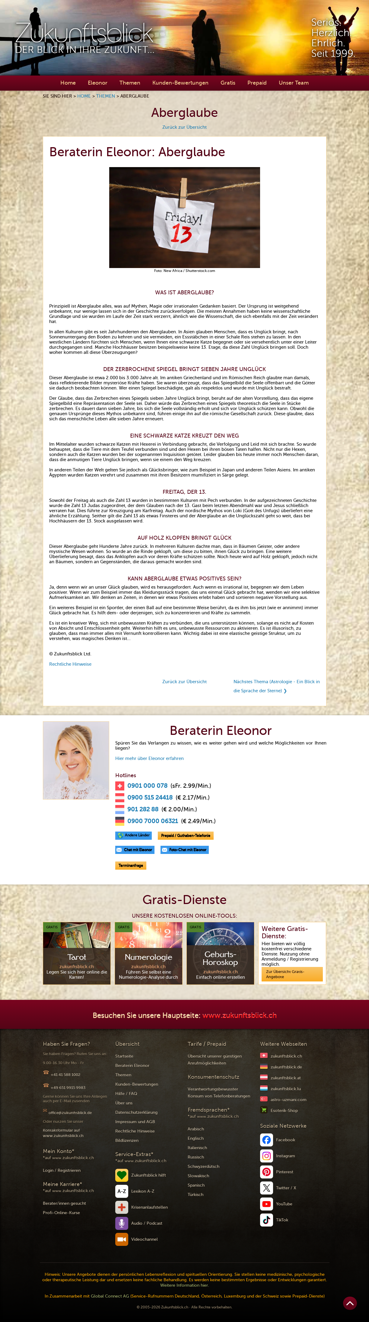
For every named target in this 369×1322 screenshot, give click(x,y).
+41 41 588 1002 (65, 1074)
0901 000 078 (147, 786)
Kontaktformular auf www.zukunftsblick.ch (63, 1133)
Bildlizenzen (126, 1140)
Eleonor (97, 83)
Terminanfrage (131, 865)
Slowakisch (198, 1176)
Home (68, 83)
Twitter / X (286, 1188)
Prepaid (257, 83)
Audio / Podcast (146, 1223)
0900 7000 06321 (152, 821)
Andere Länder (137, 835)
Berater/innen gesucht (64, 1203)
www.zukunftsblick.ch (239, 1016)
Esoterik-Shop (284, 1110)
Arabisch (196, 1129)
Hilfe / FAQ (126, 1093)
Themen (129, 83)
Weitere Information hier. (184, 1285)
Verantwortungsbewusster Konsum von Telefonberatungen (219, 1092)
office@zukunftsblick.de (70, 1112)
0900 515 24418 (150, 797)
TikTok (282, 1220)
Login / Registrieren (62, 1170)
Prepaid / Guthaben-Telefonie (185, 835)
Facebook (285, 1140)
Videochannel (144, 1239)
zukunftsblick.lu (286, 1089)
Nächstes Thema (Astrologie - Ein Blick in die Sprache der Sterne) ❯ (277, 686)
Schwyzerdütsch (203, 1166)
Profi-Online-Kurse (61, 1212)
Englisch (196, 1138)
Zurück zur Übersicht (184, 127)
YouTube (284, 1204)
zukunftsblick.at (286, 1078)
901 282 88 (142, 809)
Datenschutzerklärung (136, 1112)
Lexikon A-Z (142, 1191)
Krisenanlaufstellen (149, 1207)
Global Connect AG (110, 1296)
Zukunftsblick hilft (148, 1175)
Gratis (228, 83)
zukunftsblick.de (286, 1067)
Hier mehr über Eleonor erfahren (149, 758)
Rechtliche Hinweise (70, 664)
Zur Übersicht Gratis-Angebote (285, 974)
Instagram (285, 1156)
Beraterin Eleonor (132, 1065)
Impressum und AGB (135, 1122)
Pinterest (284, 1172)
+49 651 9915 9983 (68, 1087)
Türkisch (195, 1194)
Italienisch (197, 1148)
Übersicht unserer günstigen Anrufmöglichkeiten (215, 1059)
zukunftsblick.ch (286, 1056)
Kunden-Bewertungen (180, 83)
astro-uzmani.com (289, 1099)
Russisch (196, 1157)
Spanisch (196, 1185)
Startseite (124, 1056)
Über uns (123, 1103)
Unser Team (294, 83)
